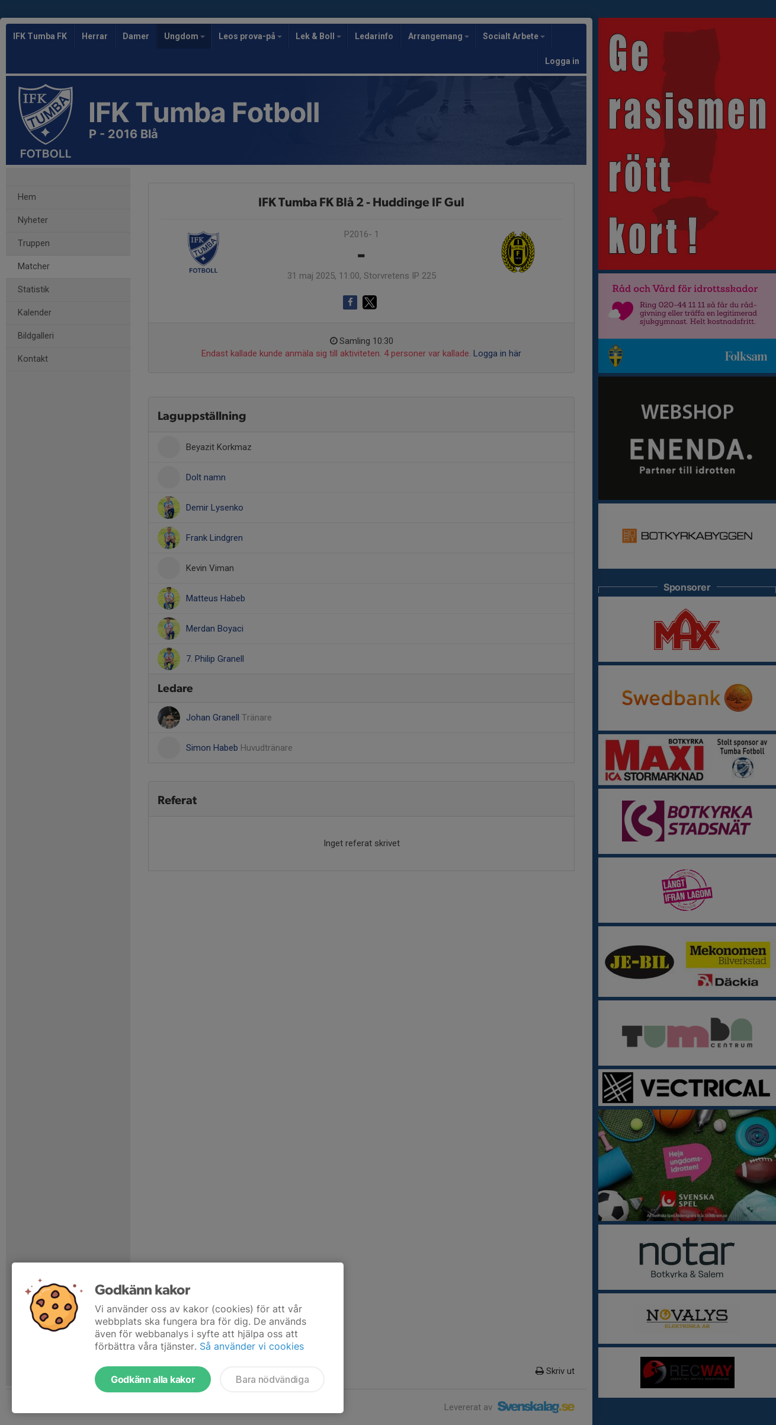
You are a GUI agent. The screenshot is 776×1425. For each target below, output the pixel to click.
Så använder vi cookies (252, 1346)
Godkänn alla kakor (153, 1379)
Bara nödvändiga (272, 1379)
